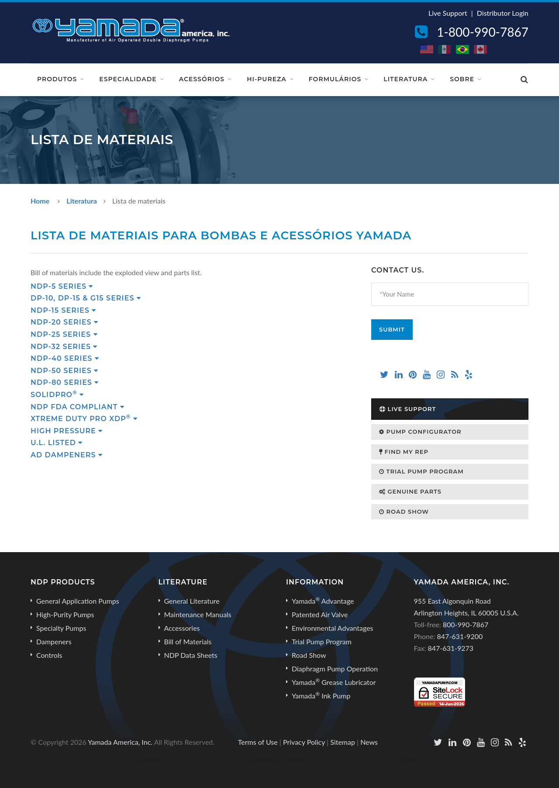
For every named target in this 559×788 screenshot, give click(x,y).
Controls (49, 655)
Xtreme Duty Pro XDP (84, 419)
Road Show (404, 511)
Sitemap (342, 742)
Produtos (57, 79)
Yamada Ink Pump (321, 695)
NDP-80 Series (65, 382)
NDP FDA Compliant (77, 407)
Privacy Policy (304, 742)
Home (40, 201)
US (427, 49)
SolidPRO (57, 395)
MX (445, 49)
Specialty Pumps (61, 628)
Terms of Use (258, 742)
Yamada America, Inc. (120, 742)
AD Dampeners (67, 455)
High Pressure (67, 431)
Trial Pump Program (421, 471)
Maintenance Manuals (197, 614)
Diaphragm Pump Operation (335, 668)
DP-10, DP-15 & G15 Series (86, 298)
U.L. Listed (57, 443)
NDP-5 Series (62, 286)
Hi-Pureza (266, 79)
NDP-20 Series (64, 322)
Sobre (462, 79)
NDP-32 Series (64, 346)
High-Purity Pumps (65, 614)
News (369, 742)
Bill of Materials (188, 641)
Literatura (405, 79)
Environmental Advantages (332, 628)
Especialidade (127, 79)
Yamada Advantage (323, 600)
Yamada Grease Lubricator (334, 681)
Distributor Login (502, 13)
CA (481, 49)
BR (463, 49)
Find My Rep (403, 451)
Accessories (182, 628)
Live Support (447, 13)
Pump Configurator (420, 431)
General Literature (192, 601)
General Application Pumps (77, 601)
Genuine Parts (410, 491)
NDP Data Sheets (190, 655)
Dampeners (54, 641)
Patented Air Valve (320, 614)
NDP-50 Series (64, 370)
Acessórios (201, 79)
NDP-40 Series (65, 358)
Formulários (335, 79)
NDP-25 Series (64, 334)
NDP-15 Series (63, 310)
